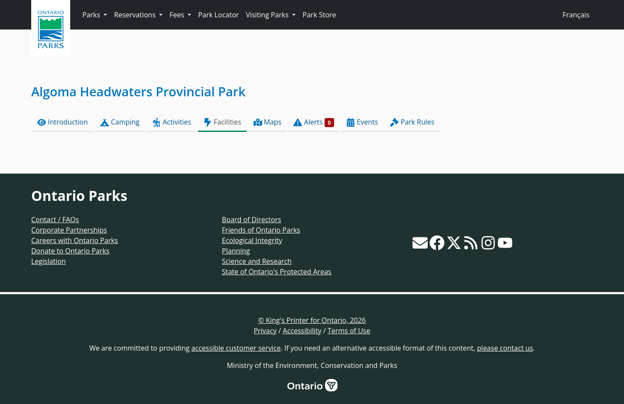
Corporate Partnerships (69, 230)
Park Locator (218, 15)
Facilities (222, 122)
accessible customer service (236, 348)
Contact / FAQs (55, 219)
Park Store (319, 15)
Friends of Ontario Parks (261, 230)
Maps (268, 122)
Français (575, 15)
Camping (120, 122)
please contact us (505, 348)
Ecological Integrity (252, 240)
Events (362, 122)
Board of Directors (251, 219)
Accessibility (302, 330)
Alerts (313, 122)
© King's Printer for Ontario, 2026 (312, 320)
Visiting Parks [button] (268, 15)
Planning (236, 251)
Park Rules (412, 122)
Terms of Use (349, 330)
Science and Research (257, 261)
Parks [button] (92, 15)
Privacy (265, 330)
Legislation (48, 261)
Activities (171, 122)
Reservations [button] (135, 15)
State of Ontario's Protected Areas (277, 271)
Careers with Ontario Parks (74, 240)
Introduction (62, 122)
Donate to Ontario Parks (70, 251)
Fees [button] (177, 15)
